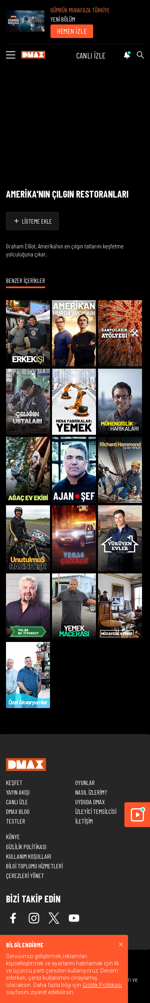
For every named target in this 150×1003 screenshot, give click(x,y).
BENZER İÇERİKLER (25, 280)
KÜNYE (13, 836)
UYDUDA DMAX (90, 801)
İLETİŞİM (84, 821)
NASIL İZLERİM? (91, 792)
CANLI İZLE (91, 55)
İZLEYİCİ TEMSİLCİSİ (95, 811)
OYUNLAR (85, 782)
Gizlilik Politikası (102, 985)
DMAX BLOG (18, 811)
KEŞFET (14, 782)
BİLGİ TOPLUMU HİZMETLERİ (34, 866)
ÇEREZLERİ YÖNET (25, 875)
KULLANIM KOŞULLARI (28, 856)
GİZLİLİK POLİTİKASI (26, 846)
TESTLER (15, 821)
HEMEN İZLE (72, 30)
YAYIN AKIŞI (18, 792)
